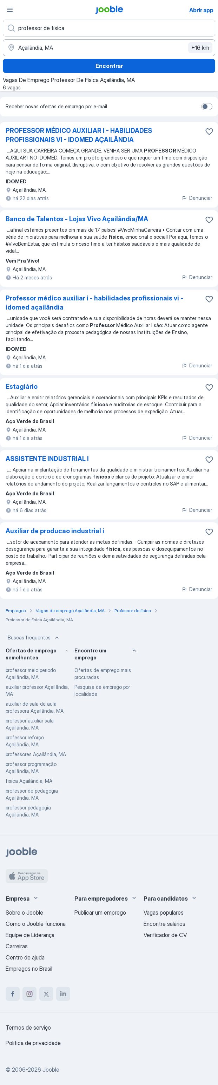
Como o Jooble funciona (36, 923)
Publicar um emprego (100, 912)
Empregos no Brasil (29, 968)
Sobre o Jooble (24, 912)
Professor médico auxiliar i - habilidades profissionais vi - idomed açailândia (94, 302)
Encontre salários (164, 923)
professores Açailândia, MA (36, 754)
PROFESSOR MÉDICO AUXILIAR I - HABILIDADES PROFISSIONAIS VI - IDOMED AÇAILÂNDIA (79, 135)
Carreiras (17, 946)
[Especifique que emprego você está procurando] (109, 28)
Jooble (50, 1069)
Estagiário (22, 386)
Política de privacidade (33, 1042)
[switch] (206, 106)
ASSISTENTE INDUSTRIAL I (47, 458)
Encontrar (109, 65)
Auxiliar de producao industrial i (55, 531)
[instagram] (29, 994)
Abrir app (201, 10)
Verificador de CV (165, 934)
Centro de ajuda (25, 957)
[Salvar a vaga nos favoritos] (209, 131)
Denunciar (196, 198)
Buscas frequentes (34, 637)
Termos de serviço (28, 1027)
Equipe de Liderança (30, 934)
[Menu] (10, 10)
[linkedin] (63, 994)
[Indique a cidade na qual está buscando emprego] (109, 47)
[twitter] (46, 994)
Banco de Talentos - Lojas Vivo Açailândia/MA (77, 219)
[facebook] (13, 994)
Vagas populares (164, 912)
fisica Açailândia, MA (29, 781)
